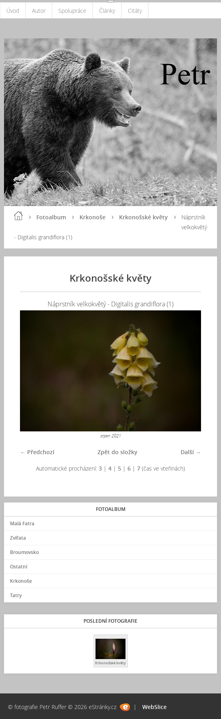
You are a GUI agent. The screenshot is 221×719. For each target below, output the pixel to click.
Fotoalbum (51, 217)
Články (107, 10)
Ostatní (18, 566)
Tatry (16, 595)
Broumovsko (24, 552)
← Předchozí (37, 452)
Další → (191, 452)
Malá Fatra (22, 523)
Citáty (135, 10)
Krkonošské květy (143, 217)
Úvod (12, 10)
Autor (39, 10)
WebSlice (154, 707)
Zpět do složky (117, 452)
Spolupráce (72, 10)
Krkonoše (93, 217)
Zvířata (18, 537)
